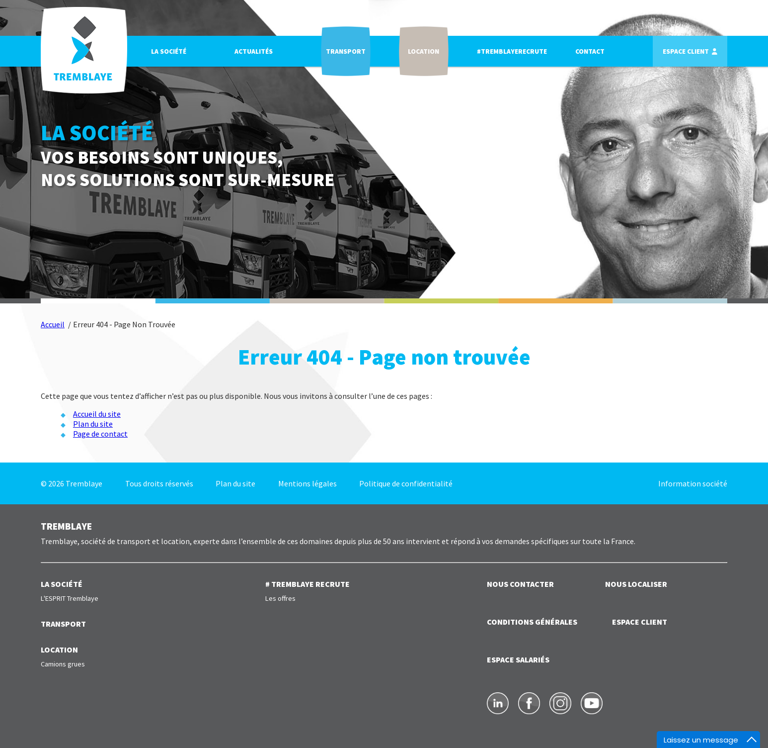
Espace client (687, 51)
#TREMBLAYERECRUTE (513, 51)
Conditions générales (532, 622)
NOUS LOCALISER (636, 584)
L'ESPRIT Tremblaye (69, 598)
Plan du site (93, 424)
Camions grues (63, 663)
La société (169, 51)
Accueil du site (97, 414)
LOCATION (59, 649)
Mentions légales (307, 483)
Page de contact (100, 434)
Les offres (280, 598)
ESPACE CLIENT (639, 622)
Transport (347, 51)
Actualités (254, 51)
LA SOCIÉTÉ (61, 584)
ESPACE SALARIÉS (518, 659)
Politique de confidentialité (406, 483)
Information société (692, 483)
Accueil (53, 324)
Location (424, 51)
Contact (591, 51)
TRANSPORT (63, 624)
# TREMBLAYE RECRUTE (307, 584)
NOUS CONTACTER (520, 584)
